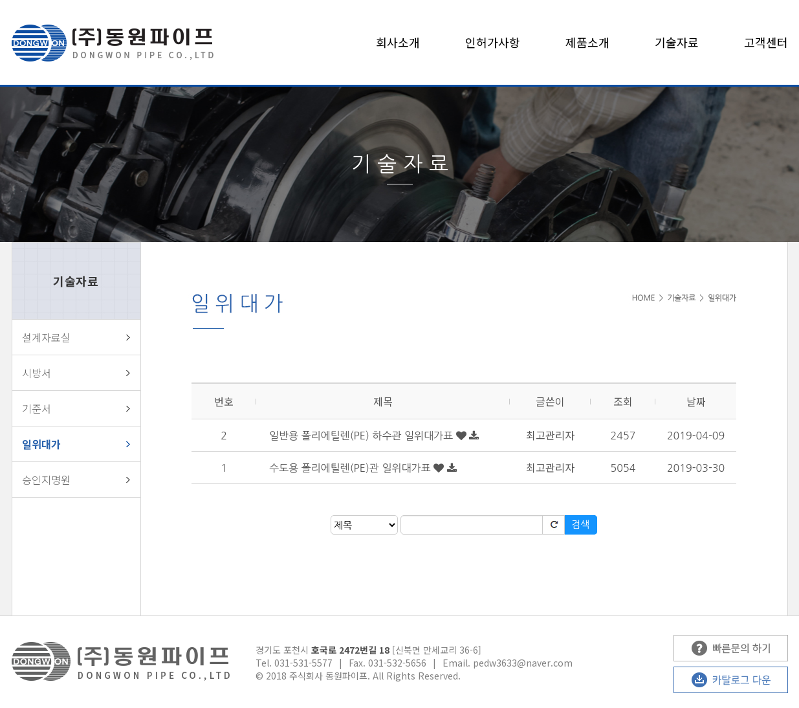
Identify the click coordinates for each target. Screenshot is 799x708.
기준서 (36, 408)
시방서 (36, 373)
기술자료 (677, 42)
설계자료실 (46, 337)
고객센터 (766, 42)
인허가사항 (492, 42)
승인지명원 (46, 479)
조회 (623, 401)
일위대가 (41, 444)
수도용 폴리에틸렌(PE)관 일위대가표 (351, 468)
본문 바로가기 (0, 0)
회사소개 (398, 42)
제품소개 (587, 42)
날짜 (696, 401)
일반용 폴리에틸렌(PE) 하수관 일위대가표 (362, 435)
